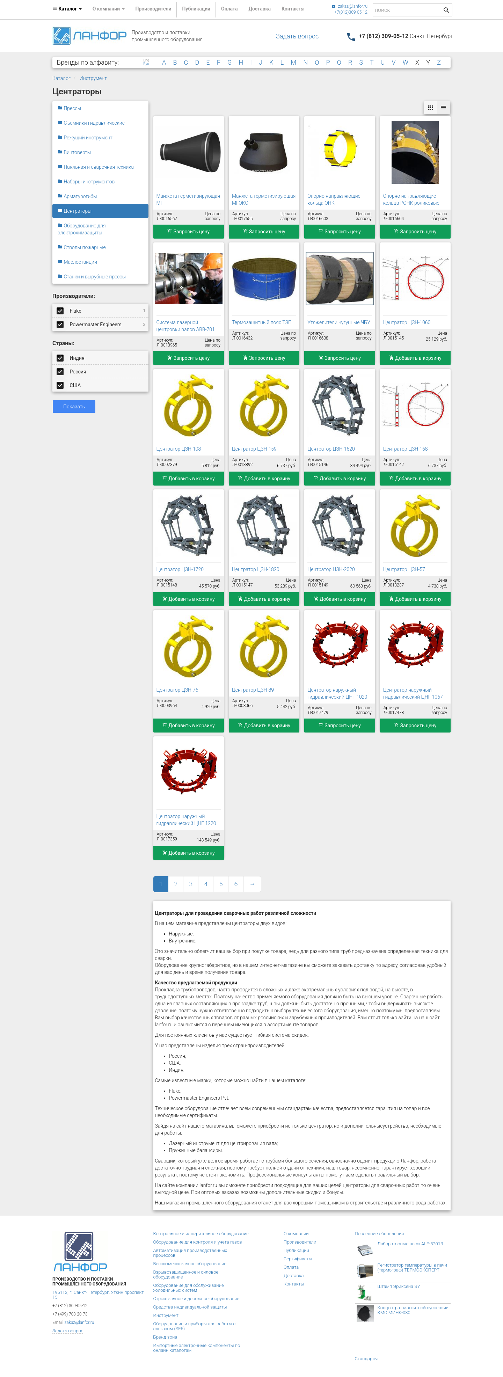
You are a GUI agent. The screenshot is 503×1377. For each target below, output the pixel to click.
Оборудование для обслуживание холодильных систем (188, 1288)
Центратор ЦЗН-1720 (180, 569)
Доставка (259, 9)
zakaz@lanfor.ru (349, 6)
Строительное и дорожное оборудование (196, 1298)
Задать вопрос (297, 36)
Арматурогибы (77, 196)
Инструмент (93, 78)
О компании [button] (109, 9)
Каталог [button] (67, 9)
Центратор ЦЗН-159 (254, 449)
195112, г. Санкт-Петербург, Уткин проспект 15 (98, 1295)
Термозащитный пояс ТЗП (262, 322)
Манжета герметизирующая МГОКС (264, 199)
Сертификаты (298, 1258)
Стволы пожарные (82, 247)
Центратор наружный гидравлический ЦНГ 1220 (186, 820)
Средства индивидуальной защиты (190, 1307)
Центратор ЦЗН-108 (178, 449)
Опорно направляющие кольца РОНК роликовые (411, 199)
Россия (72, 371)
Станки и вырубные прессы (92, 276)
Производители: (73, 296)
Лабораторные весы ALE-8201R (411, 1243)
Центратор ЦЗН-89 (253, 690)
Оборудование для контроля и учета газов (197, 1242)
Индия (71, 358)
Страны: (63, 343)
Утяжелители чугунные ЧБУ (338, 322)
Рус (146, 64)
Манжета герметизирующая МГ (188, 199)
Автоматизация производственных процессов (190, 1253)
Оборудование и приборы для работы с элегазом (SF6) (194, 1326)
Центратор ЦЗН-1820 (255, 569)
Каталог (61, 78)
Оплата (229, 9)
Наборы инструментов (86, 181)
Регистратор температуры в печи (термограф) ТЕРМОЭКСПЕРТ (412, 1267)
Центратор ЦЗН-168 (405, 449)
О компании (296, 1233)
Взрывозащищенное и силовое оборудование (186, 1274)
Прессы (69, 108)
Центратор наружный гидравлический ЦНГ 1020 (337, 693)
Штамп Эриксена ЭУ (399, 1286)
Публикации (196, 9)
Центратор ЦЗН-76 (177, 690)
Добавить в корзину (415, 358)
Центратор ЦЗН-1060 (407, 322)
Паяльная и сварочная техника (96, 167)
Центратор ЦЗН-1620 (331, 449)
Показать (74, 406)
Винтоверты (74, 152)
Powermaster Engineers (102, 324)
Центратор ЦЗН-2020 (331, 569)
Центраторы (75, 211)
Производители (154, 9)
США (69, 385)
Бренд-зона (165, 1337)
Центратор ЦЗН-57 (404, 569)
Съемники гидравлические (91, 123)
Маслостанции (77, 262)
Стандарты (366, 1358)
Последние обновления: (380, 1233)
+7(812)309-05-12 (350, 12)
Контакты (293, 9)
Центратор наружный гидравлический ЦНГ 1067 (413, 693)
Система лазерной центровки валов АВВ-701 (185, 326)
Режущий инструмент (85, 137)
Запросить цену (188, 231)
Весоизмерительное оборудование (189, 1263)
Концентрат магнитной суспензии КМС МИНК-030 (413, 1310)
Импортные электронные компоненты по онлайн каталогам (196, 1348)
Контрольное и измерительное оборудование (201, 1233)
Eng (146, 60)
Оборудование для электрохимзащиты (81, 229)
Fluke (102, 310)
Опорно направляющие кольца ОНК (333, 199)
